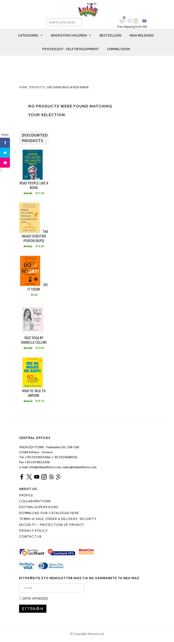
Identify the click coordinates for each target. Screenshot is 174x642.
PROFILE (26, 495)
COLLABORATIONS (35, 501)
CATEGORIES (30, 35)
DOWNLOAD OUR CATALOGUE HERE (49, 513)
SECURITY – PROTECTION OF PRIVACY (51, 525)
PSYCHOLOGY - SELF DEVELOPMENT (70, 49)
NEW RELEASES (141, 35)
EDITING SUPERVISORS (38, 507)
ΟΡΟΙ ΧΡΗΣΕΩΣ (35, 598)
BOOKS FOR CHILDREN (71, 35)
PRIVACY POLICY (33, 530)
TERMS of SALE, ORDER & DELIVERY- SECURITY (58, 519)
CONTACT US (30, 536)
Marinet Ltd (96, 634)
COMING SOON (118, 49)
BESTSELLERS (110, 35)
